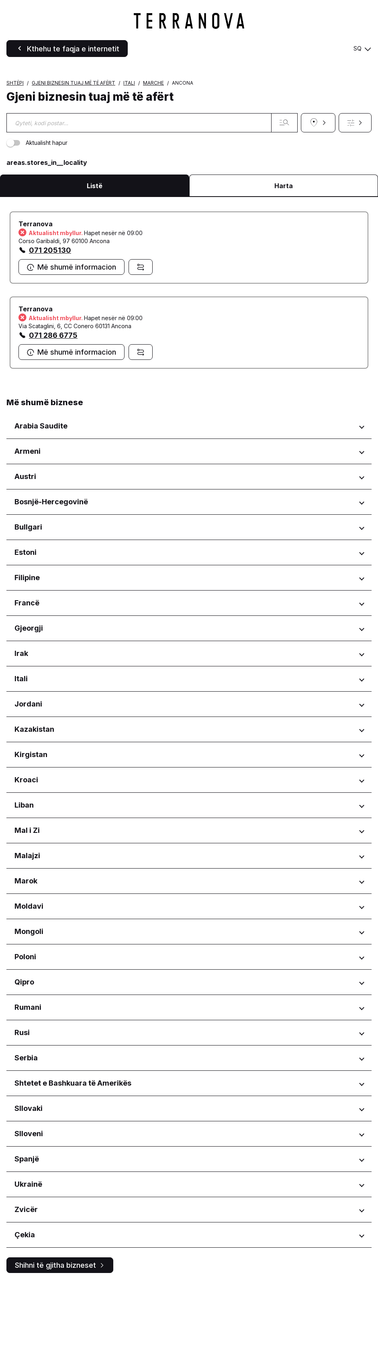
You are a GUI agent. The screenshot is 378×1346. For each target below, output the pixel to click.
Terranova (35, 285)
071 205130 (50, 311)
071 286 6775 (53, 396)
